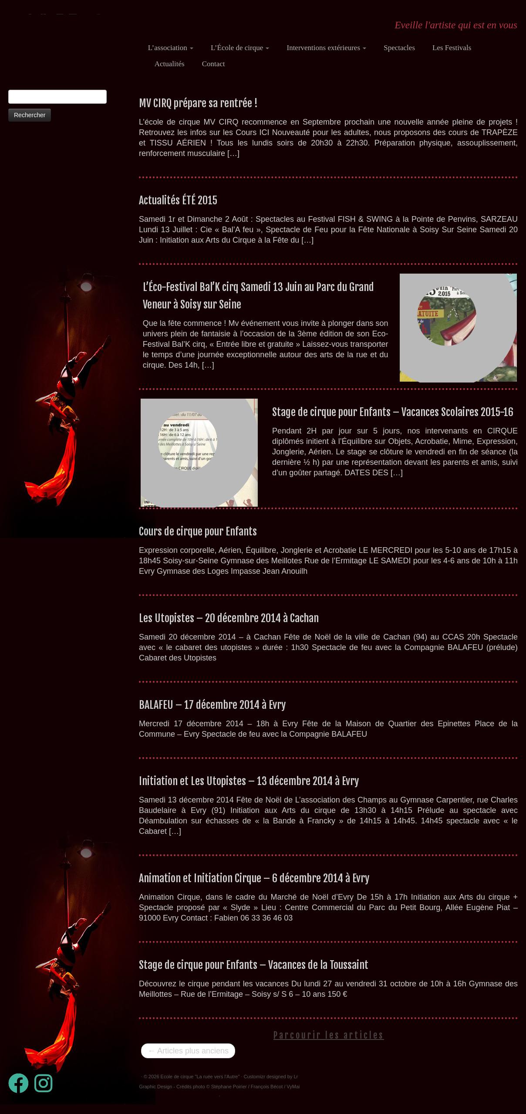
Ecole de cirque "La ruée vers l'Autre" (200, 1084)
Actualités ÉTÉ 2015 (178, 208)
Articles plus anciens (188, 1059)
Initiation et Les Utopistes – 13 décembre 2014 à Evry (249, 789)
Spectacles (399, 48)
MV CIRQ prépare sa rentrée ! (198, 111)
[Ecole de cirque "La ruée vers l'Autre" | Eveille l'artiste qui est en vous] (65, 41)
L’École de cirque (240, 48)
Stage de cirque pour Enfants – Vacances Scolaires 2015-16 (392, 420)
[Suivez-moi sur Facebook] (21, 1091)
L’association (170, 48)
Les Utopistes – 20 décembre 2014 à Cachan (229, 626)
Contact (213, 64)
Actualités (170, 64)
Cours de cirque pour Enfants (198, 539)
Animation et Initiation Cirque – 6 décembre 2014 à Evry (254, 886)
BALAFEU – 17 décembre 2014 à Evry (212, 713)
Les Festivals (451, 48)
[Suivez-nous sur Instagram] (46, 1091)
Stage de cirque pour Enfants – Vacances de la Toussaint (253, 973)
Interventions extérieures (326, 48)
